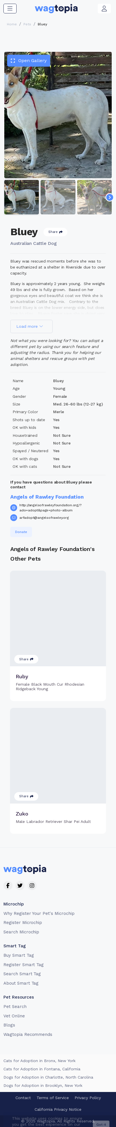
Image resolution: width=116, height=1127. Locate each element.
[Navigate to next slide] (109, 197)
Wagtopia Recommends (27, 1034)
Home (12, 24)
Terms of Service (53, 1097)
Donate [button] (21, 532)
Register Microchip (22, 922)
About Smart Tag (21, 983)
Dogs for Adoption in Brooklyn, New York (42, 1085)
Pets (27, 24)
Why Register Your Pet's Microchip (39, 913)
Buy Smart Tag (18, 955)
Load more (29, 326)
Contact (23, 1097)
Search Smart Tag (22, 973)
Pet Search (15, 1006)
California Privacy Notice (58, 1109)
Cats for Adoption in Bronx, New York (39, 1060)
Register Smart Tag (23, 964)
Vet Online (14, 1016)
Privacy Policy (88, 1097)
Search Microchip (21, 932)
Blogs (9, 1025)
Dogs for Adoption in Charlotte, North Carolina (48, 1077)
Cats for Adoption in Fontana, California (41, 1069)
